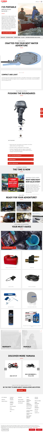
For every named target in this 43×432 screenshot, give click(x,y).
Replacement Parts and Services (28, 416)
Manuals (3, 399)
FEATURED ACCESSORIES (30, 37)
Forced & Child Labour (29, 414)
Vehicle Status (4, 401)
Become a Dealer (21, 401)
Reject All (39, 429)
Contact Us (12, 409)
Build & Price (37, 37)
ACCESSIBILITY (28, 408)
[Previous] (5, 369)
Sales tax (36, 409)
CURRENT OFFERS (17, 37)
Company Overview (11, 402)
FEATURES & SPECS (9, 37)
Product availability (37, 407)
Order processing (37, 403)
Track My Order (38, 400)
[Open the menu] (39, 1)
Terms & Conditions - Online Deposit (29, 404)
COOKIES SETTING (5, 429)
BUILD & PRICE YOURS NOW (8, 247)
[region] (21, 428)
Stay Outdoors (13, 406)
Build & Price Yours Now (7, 32)
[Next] (38, 369)
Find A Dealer (20, 399)
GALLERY (23, 37)
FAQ (10, 411)
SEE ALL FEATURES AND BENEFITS (15, 155)
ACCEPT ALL (32, 429)
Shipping (36, 405)
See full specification (13, 163)
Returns (36, 411)
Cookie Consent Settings (29, 411)
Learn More (20, 390)
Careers (11, 404)
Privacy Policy (29, 406)
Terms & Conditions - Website (28, 400)
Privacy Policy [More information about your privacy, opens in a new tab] (35, 427)
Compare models (12, 159)
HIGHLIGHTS (3, 37)
